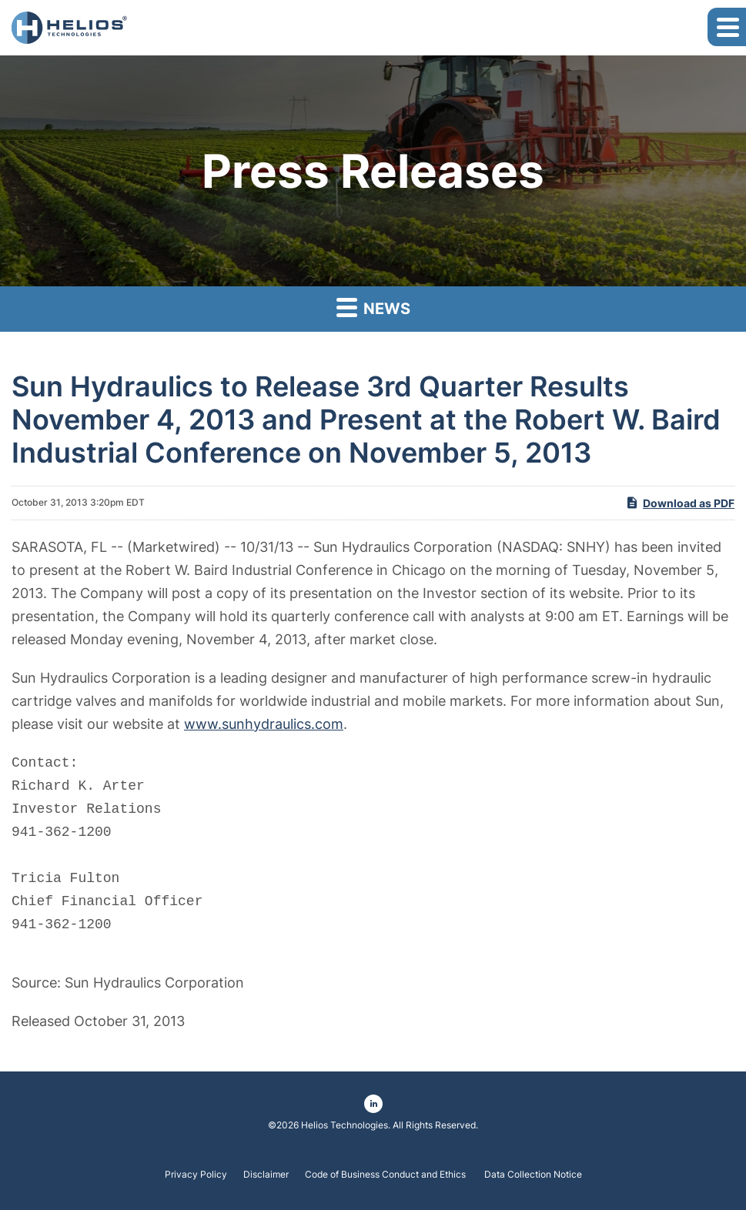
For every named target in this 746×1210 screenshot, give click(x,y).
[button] (727, 27)
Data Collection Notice (533, 1174)
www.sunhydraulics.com (263, 724)
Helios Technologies (344, 1125)
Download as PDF (679, 503)
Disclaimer (266, 1174)
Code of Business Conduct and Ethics (386, 1174)
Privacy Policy (196, 1174)
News (373, 306)
